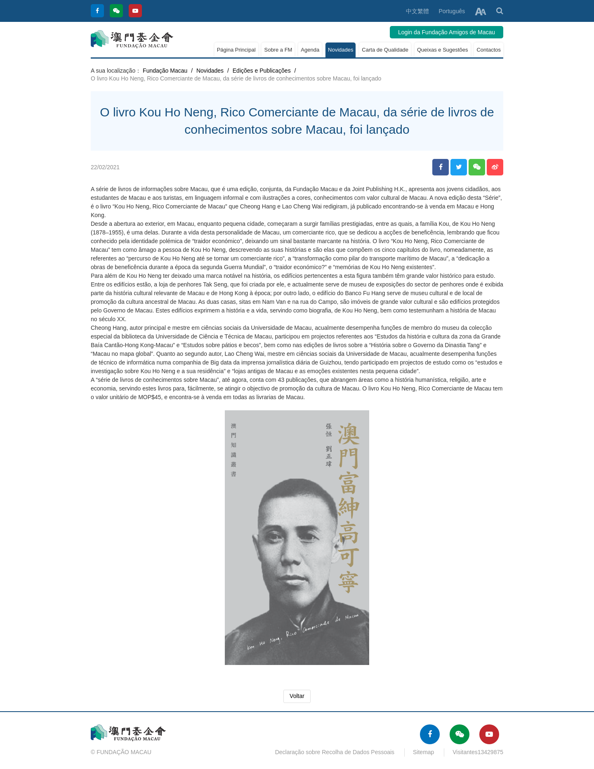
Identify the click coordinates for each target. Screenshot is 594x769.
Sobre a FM (278, 50)
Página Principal (236, 50)
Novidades (340, 50)
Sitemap (423, 752)
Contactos (488, 50)
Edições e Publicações (262, 70)
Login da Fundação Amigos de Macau (446, 32)
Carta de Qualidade (385, 50)
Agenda (310, 50)
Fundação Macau (165, 70)
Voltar (297, 696)
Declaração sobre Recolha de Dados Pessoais (335, 752)
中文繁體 (417, 11)
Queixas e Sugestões (442, 50)
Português (451, 11)
